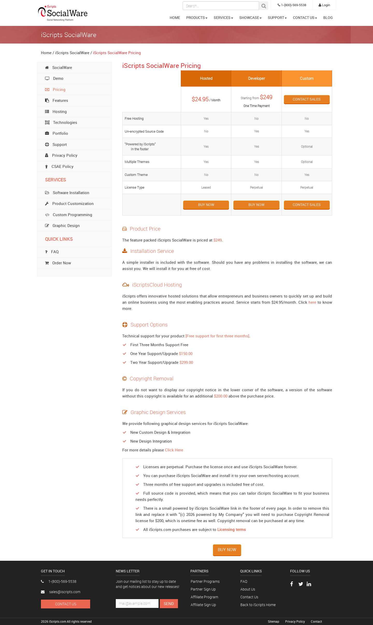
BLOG (328, 17)
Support (56, 144)
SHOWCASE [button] (250, 17)
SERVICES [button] (223, 17)
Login (324, 5)
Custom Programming (68, 214)
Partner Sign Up (203, 589)
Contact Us (65, 603)
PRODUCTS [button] (196, 17)
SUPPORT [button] (277, 17)
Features (56, 100)
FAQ (243, 581)
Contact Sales (307, 99)
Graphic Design (62, 225)
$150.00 (185, 353)
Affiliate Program (204, 596)
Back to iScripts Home (258, 604)
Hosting (56, 111)
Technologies (61, 122)
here (312, 302)
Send (169, 603)
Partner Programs (205, 581)
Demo (54, 78)
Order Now (58, 262)
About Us (247, 589)
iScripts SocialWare (72, 52)
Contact (316, 621)
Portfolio (56, 133)
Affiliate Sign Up (203, 604)
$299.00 (186, 362)
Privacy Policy (61, 155)
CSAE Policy (59, 166)
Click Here (174, 449)
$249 (217, 240)
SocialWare (58, 67)
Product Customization (69, 203)
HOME (175, 17)
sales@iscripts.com (60, 591)
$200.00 (220, 396)
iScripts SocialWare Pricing (117, 52)
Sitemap (274, 621)
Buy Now (206, 204)
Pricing (55, 89)
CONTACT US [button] (305, 17)
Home (46, 52)
